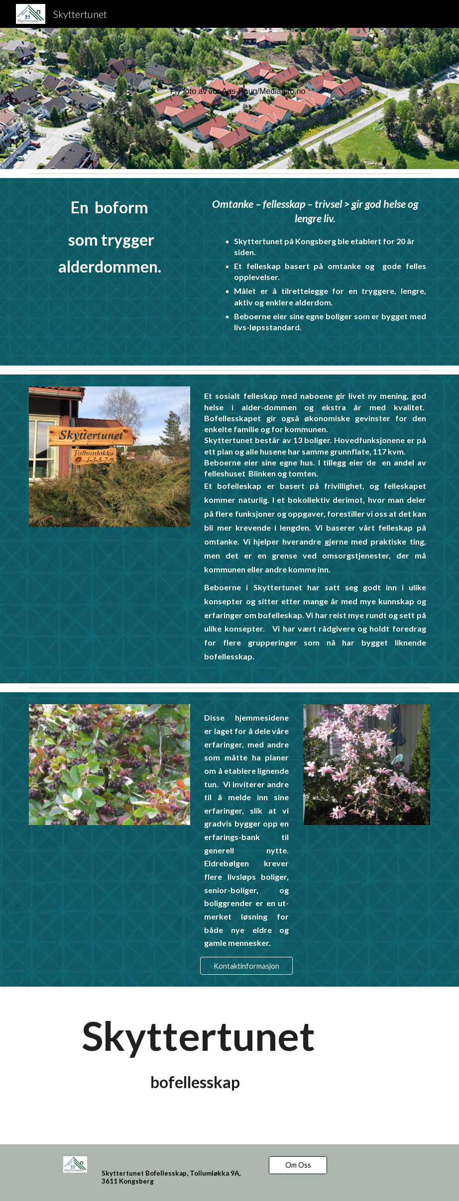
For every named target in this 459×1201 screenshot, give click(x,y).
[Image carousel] (109, 456)
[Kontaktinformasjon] (246, 965)
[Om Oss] (298, 1165)
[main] (298, 91)
